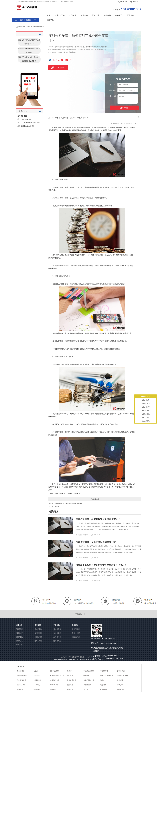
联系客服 (135, 2)
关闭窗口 (95, 499)
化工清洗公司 (55, 680)
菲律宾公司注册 (122, 675)
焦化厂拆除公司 (88, 680)
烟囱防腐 (70, 675)
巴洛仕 (102, 680)
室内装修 (20, 689)
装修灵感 (37, 689)
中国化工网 (21, 685)
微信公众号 (123, 2)
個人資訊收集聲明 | (83, 660)
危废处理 (120, 680)
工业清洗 (37, 685)
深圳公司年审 (40, 27)
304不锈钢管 (54, 671)
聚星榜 (69, 671)
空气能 (85, 689)
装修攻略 (103, 685)
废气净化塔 (54, 685)
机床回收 (37, 675)
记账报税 (95, 15)
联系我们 (50, 20)
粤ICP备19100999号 (96, 660)
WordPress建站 (22, 675)
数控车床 (70, 685)
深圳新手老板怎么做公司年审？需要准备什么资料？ (29, 59)
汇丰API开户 (60, 15)
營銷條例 (72, 660)
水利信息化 (37, 680)
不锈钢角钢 (121, 671)
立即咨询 (60, 67)
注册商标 (107, 15)
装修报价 (53, 689)
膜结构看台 (121, 689)
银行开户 (118, 15)
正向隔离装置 (21, 680)
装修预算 (70, 689)
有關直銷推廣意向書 (61, 660)
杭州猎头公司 (104, 689)
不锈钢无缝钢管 (88, 671)
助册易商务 (21, 671)
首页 (48, 15)
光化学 (36, 671)
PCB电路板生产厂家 (57, 675)
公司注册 (72, 15)
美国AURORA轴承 (106, 675)
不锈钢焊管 (104, 671)
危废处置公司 (71, 680)
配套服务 (130, 15)
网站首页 (78, 614)
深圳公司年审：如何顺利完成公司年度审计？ (29, 42)
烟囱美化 (86, 675)
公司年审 (84, 15)
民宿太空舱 (87, 685)
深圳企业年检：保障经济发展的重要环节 (29, 50)
